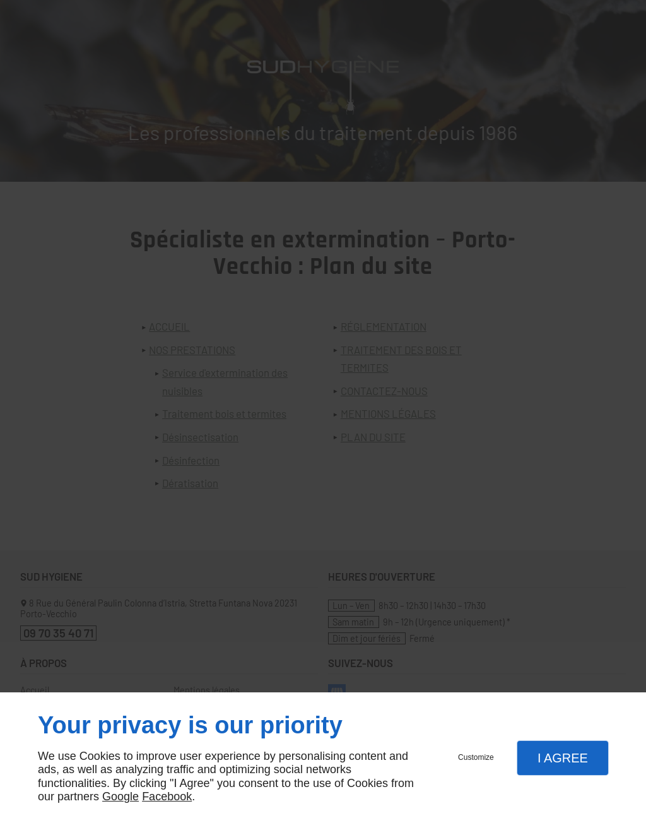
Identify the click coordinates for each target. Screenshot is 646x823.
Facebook (167, 796)
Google (120, 796)
